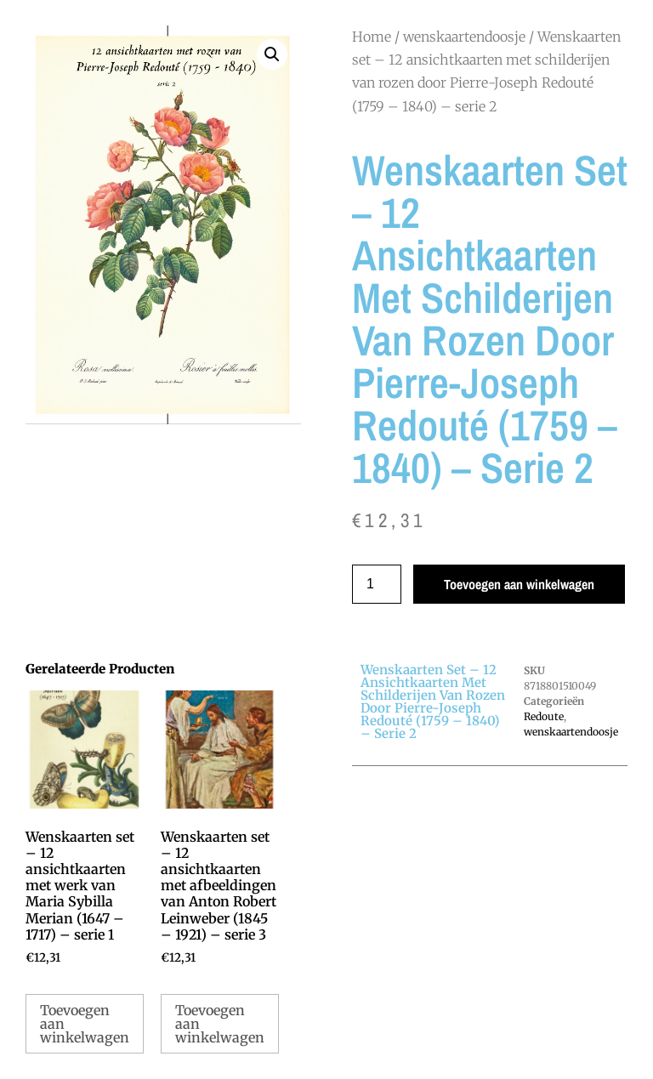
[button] (272, 54)
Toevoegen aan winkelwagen (519, 584)
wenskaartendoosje (464, 36)
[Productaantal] (376, 584)
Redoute (544, 716)
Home (371, 36)
